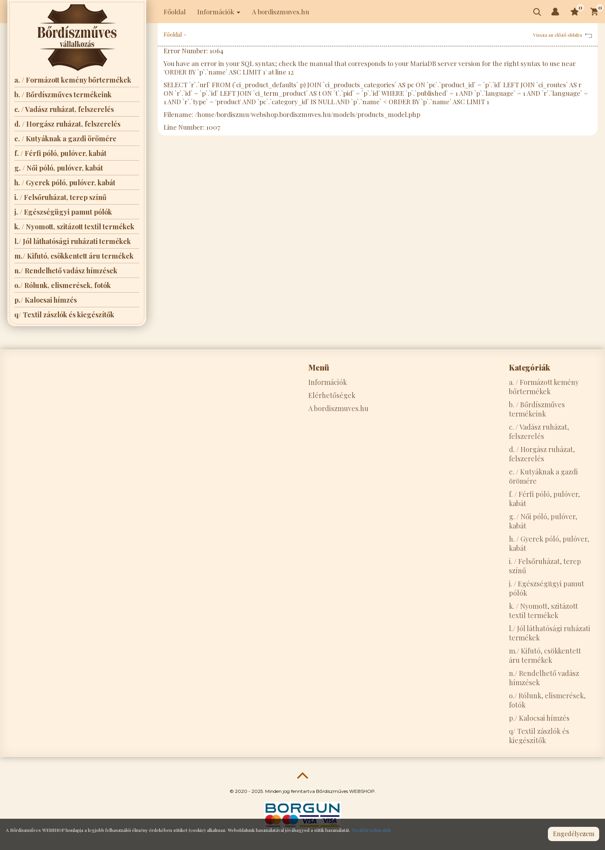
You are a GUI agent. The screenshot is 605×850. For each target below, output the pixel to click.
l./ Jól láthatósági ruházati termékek (72, 241)
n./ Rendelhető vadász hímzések (65, 270)
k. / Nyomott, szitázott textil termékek (74, 226)
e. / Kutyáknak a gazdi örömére (65, 138)
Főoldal (175, 11)
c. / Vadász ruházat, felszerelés (64, 109)
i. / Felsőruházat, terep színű (60, 197)
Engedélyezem (573, 834)
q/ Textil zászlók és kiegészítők (64, 314)
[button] (555, 11)
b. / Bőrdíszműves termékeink (63, 94)
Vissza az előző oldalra (562, 35)
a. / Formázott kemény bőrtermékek (72, 80)
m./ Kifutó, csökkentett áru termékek (74, 256)
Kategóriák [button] (529, 367)
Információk (327, 382)
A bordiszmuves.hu (280, 11)
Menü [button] (318, 367)
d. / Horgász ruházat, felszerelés (67, 124)
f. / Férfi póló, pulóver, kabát (60, 153)
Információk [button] (218, 11)
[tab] (352, 367)
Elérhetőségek (331, 395)
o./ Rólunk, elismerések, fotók (62, 285)
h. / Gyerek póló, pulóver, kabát (64, 182)
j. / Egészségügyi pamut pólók (63, 212)
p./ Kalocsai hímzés (45, 300)
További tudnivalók (371, 830)
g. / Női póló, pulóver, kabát (58, 168)
